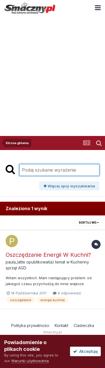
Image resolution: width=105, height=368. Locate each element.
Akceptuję (85, 351)
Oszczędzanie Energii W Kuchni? (48, 254)
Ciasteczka (84, 325)
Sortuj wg (89, 222)
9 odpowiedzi (67, 293)
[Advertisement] (52, 72)
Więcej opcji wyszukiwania (69, 186)
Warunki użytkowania (30, 360)
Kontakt (61, 325)
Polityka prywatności (30, 325)
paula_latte (15, 262)
